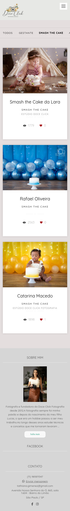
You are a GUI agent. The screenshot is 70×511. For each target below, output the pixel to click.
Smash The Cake (51, 33)
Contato (35, 496)
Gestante (26, 33)
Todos (8, 33)
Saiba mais (35, 414)
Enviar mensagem (37, 461)
